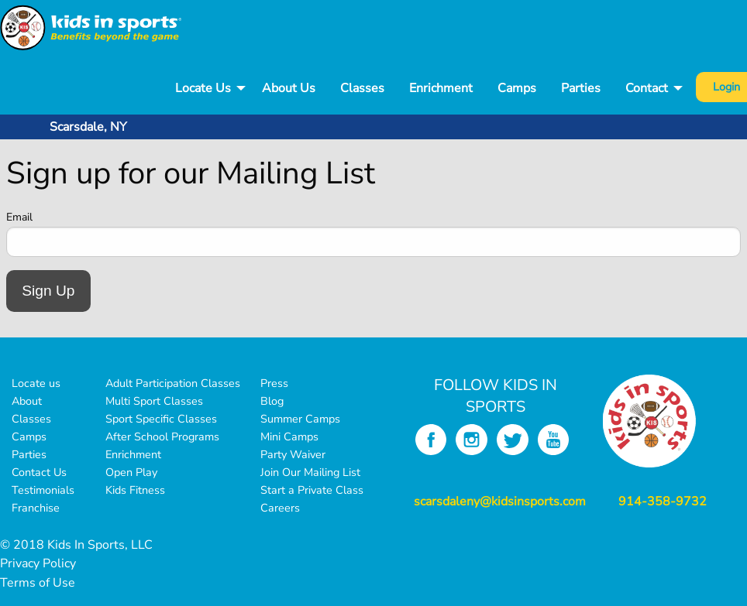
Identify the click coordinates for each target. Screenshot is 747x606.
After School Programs (162, 436)
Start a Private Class (311, 490)
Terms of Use (37, 582)
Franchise (36, 507)
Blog (272, 401)
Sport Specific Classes (161, 418)
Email (19, 217)
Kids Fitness (135, 490)
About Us (288, 88)
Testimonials (43, 490)
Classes (362, 88)
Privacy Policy (38, 563)
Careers (280, 507)
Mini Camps (289, 436)
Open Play (131, 472)
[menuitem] (206, 89)
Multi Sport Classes (154, 401)
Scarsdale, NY (88, 126)
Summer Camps (300, 418)
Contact (646, 88)
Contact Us (39, 472)
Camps (516, 88)
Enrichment (441, 88)
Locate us (36, 383)
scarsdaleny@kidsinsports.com (500, 501)
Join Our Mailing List (310, 472)
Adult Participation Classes (172, 383)
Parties (581, 88)
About (27, 401)
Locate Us (203, 88)
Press (274, 383)
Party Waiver (292, 454)
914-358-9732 (662, 501)
